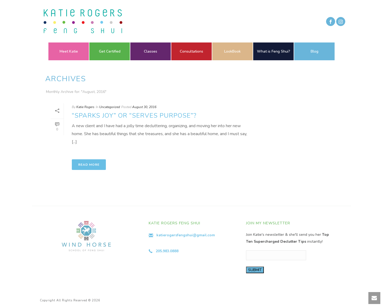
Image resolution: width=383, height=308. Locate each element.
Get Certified (109, 51)
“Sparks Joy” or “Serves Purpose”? (134, 115)
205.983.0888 (167, 251)
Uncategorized (109, 107)
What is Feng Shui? (273, 51)
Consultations (191, 51)
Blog (314, 51)
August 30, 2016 (144, 107)
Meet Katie (69, 51)
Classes (150, 51)
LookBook (232, 51)
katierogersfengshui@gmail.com (185, 235)
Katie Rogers (85, 107)
